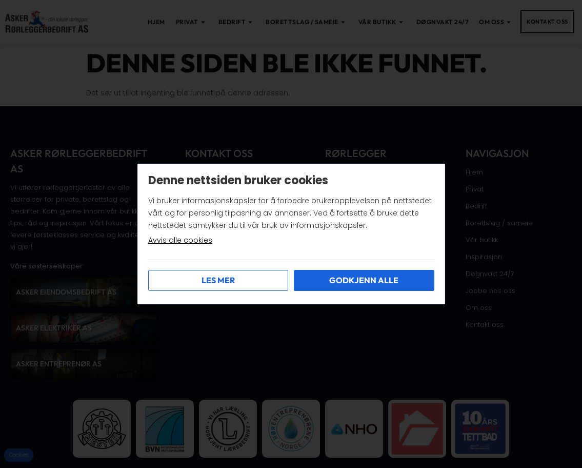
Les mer (218, 280)
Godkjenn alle (363, 280)
